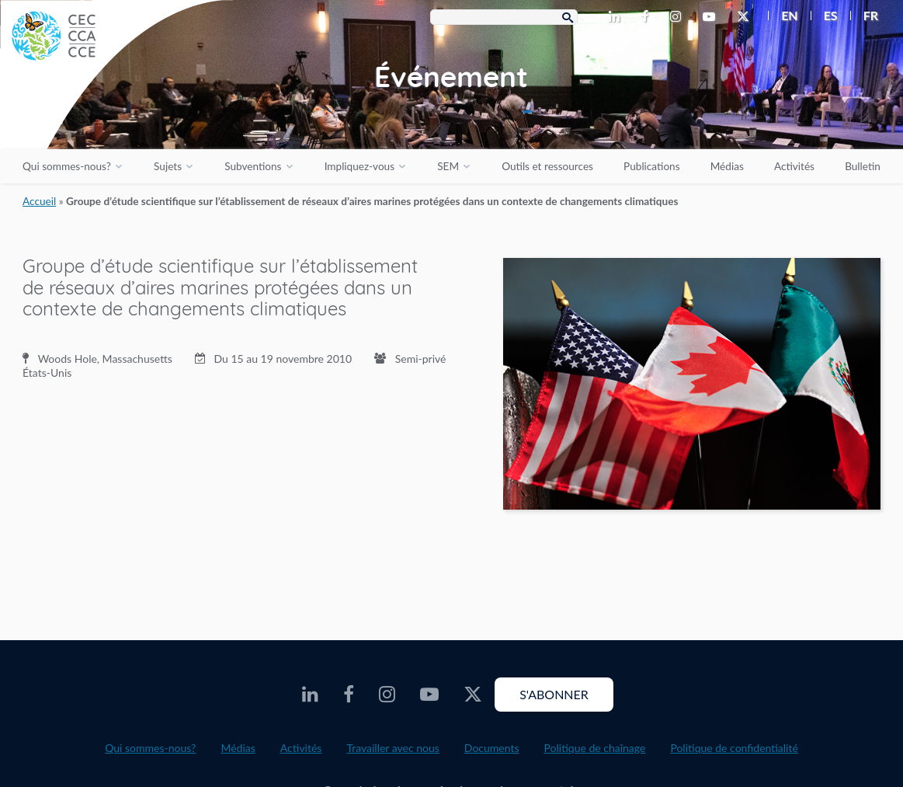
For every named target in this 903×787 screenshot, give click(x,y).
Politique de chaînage (595, 747)
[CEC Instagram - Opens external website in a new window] (678, 17)
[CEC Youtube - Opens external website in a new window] (712, 17)
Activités (794, 166)
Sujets (168, 166)
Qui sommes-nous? (67, 166)
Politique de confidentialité (733, 747)
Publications (651, 166)
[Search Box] (504, 17)
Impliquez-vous (359, 166)
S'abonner (554, 694)
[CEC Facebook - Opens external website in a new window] (648, 17)
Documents (491, 747)
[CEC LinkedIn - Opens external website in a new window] (617, 17)
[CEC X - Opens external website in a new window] (746, 17)
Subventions (252, 166)
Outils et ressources (547, 166)
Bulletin (862, 166)
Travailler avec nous (392, 747)
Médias (727, 166)
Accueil (39, 201)
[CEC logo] (116, 116)
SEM (448, 166)
